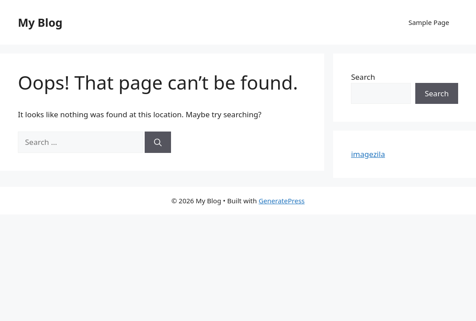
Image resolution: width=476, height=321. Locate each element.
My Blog (40, 22)
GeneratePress (282, 200)
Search (363, 77)
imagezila (368, 154)
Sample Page (429, 22)
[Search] (158, 142)
